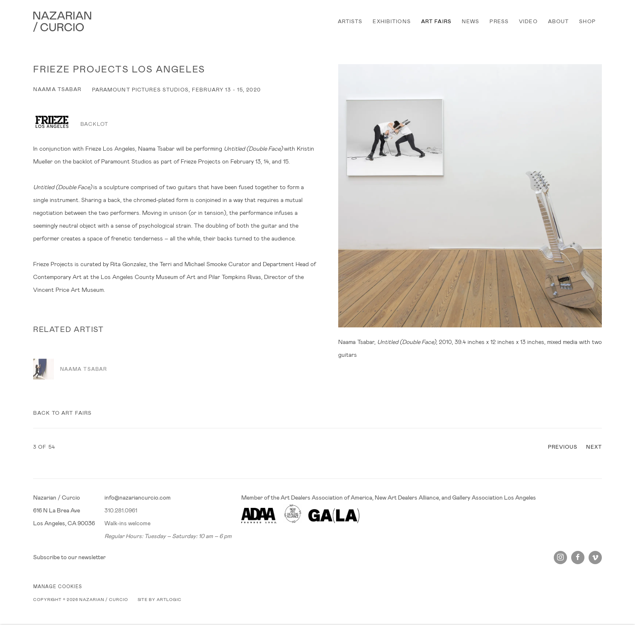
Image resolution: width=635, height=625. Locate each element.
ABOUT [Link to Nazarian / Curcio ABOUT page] (558, 21)
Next (594, 447)
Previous (563, 447)
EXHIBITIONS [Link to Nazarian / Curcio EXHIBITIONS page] (391, 21)
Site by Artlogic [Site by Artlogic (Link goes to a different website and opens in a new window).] (160, 599)
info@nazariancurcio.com (137, 497)
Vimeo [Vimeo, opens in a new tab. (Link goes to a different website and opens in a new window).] (595, 557)
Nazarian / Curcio (62, 22)
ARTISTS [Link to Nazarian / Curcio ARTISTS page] (350, 21)
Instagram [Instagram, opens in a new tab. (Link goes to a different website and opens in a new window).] (560, 557)
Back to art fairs (62, 413)
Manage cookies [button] (57, 586)
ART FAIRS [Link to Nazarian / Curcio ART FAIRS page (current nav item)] (436, 21)
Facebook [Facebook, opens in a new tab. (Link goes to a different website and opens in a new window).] (577, 557)
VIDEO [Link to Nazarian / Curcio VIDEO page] (528, 21)
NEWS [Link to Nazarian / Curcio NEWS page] (471, 21)
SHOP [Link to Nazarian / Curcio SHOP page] (587, 21)
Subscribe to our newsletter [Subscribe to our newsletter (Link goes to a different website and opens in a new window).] (69, 557)
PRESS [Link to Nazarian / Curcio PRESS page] (499, 21)
